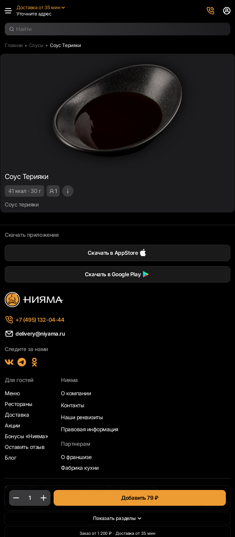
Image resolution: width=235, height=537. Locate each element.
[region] (117, 191)
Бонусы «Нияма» (26, 436)
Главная (15, 46)
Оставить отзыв (24, 447)
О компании (76, 393)
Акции (12, 425)
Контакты (72, 405)
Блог (10, 458)
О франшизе (76, 457)
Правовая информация (89, 429)
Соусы (40, 46)
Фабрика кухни (80, 468)
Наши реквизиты (82, 417)
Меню (12, 393)
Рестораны (18, 404)
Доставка (17, 415)
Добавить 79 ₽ (139, 498)
